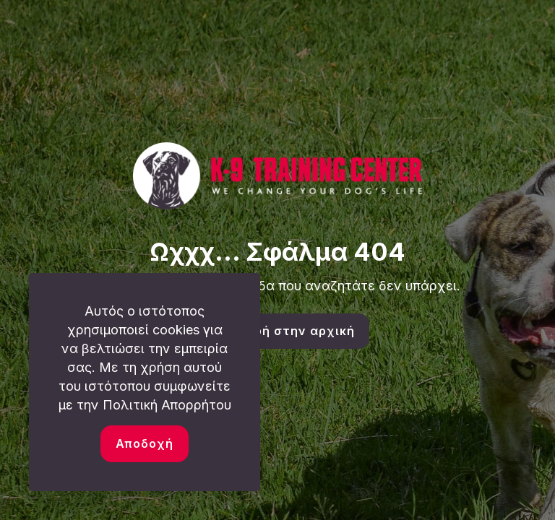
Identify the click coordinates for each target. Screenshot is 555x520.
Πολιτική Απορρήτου (167, 404)
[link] (277, 175)
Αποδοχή (144, 443)
